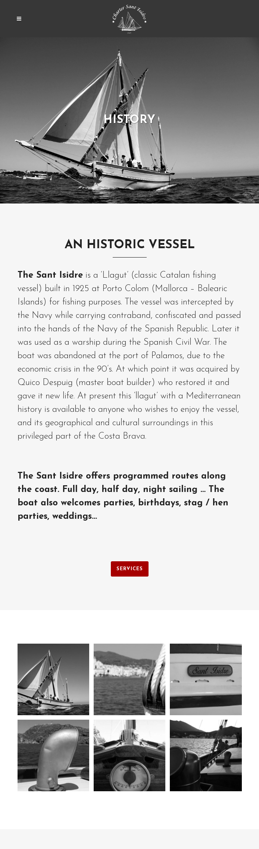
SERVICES (129, 568)
